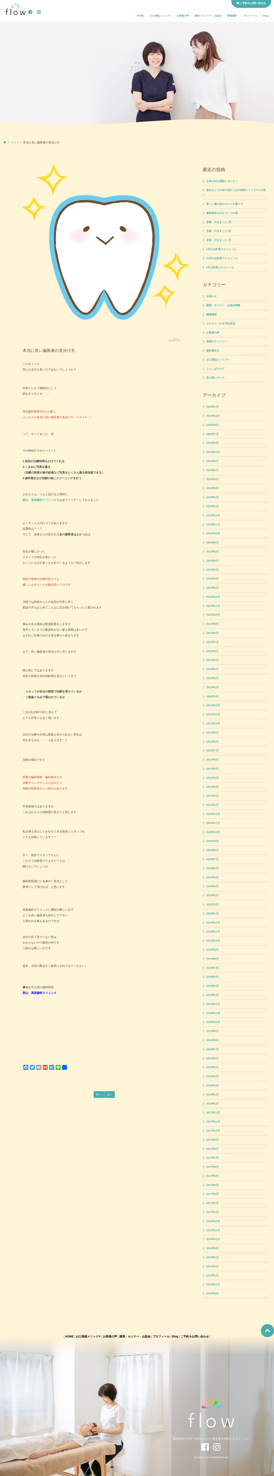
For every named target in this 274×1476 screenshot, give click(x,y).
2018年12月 (213, 1004)
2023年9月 (212, 542)
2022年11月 (213, 606)
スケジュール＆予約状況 (220, 323)
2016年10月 (213, 1239)
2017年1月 (212, 1212)
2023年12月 (213, 515)
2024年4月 (212, 479)
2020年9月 (212, 841)
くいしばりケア (215, 368)
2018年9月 (212, 1031)
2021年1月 (212, 805)
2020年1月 (212, 913)
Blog (265, 15)
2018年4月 (212, 1076)
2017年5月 (212, 1176)
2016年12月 (213, 1221)
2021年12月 (213, 705)
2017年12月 (213, 1112)
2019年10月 (213, 940)
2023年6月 (212, 560)
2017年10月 (213, 1130)
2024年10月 (213, 452)
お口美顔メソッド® (160, 15)
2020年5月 (212, 877)
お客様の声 (183, 15)
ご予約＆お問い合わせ (195, 1336)
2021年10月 (213, 723)
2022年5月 (212, 660)
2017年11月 (213, 1121)
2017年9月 (212, 1139)
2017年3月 (212, 1194)
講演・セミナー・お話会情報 (223, 305)
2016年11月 (213, 1230)
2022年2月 (212, 687)
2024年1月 (212, 506)
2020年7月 (212, 859)
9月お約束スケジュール (220, 267)
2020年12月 (213, 814)
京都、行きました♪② (218, 231)
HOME (140, 15)
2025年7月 (212, 434)
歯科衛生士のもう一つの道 (222, 213)
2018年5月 (212, 1067)
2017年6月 (212, 1167)
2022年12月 (213, 596)
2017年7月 (212, 1157)
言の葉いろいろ (215, 377)
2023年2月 (212, 587)
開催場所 (232, 15)
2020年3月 (212, 895)
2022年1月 (212, 696)
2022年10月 (213, 614)
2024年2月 (212, 497)
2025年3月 (212, 443)
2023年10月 (213, 533)
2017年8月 (212, 1149)
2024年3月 (212, 488)
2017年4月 (212, 1185)
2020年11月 (213, 823)
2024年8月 (212, 461)
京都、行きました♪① (218, 240)
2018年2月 (212, 1094)
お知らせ (211, 296)
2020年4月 (212, 886)
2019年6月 (212, 976)
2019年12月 (213, 922)
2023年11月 (213, 524)
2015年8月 (212, 1293)
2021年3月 (212, 787)
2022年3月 (212, 678)
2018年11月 (213, 1013)
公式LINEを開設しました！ (222, 181)
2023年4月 (212, 569)
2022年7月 (212, 642)
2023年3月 (212, 578)
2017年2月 (212, 1203)
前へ (99, 1094)
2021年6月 (212, 759)
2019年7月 (212, 968)
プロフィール (250, 15)
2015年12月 (213, 1284)
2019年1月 (212, 995)
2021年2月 (212, 795)
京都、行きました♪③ (218, 222)
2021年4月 (212, 777)
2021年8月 (212, 741)
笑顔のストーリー (216, 341)
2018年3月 (212, 1085)
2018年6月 (212, 1058)
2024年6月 (212, 470)
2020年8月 (212, 850)
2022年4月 (212, 669)
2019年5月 (212, 986)
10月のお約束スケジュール (222, 258)
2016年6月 (212, 1257)
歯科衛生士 (212, 350)
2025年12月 (213, 416)
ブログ (14, 142)
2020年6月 (212, 868)
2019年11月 (213, 931)
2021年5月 (212, 768)
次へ (109, 1094)
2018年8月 (212, 1040)
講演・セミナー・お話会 (208, 15)
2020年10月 (213, 832)
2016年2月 (212, 1266)
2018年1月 (212, 1103)
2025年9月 (212, 425)
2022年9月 (212, 624)
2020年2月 (212, 904)
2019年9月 (212, 949)
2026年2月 (212, 406)
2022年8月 (212, 633)
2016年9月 (212, 1248)
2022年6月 (212, 651)
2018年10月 (213, 1022)
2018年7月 (212, 1049)
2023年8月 (212, 551)
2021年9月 (212, 732)
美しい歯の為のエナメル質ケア (224, 204)
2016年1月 (212, 1275)
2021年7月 (212, 750)
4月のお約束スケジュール (221, 249)
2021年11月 (213, 714)
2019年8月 (212, 958)
